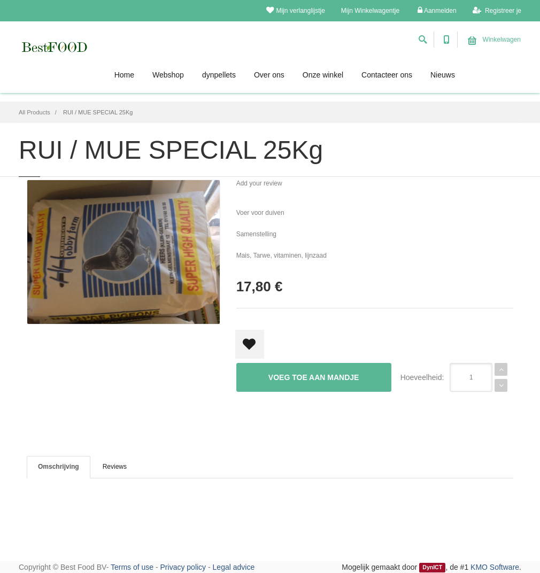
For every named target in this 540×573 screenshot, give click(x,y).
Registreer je (497, 10)
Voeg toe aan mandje (313, 377)
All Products (34, 112)
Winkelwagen (494, 39)
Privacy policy (183, 567)
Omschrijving (58, 466)
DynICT (432, 567)
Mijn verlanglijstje (295, 10)
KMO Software (494, 567)
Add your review (259, 183)
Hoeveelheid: (422, 377)
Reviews (115, 466)
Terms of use (132, 567)
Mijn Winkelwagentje (370, 10)
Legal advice (234, 567)
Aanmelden (437, 10)
